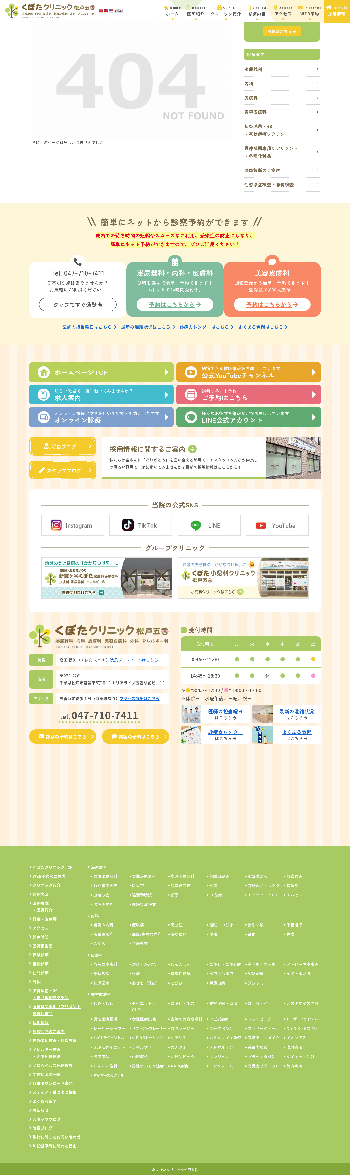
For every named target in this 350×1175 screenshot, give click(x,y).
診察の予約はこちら (63, 735)
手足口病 (217, 981)
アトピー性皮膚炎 (302, 963)
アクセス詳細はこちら (140, 697)
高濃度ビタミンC (263, 1064)
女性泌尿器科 (144, 875)
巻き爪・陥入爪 (262, 963)
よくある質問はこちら (263, 326)
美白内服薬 (258, 1046)
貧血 (252, 933)
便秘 (213, 933)
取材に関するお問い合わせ (57, 1136)
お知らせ (41, 1109)
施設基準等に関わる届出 (55, 1144)
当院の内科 (103, 923)
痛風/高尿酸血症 (147, 933)
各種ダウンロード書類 (53, 1082)
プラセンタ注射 (262, 1055)
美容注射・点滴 (223, 1002)
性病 (213, 884)
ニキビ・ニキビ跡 (225, 963)
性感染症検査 (144, 903)
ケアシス (178, 1036)
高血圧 (177, 923)
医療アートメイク (264, 1036)
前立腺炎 (294, 875)
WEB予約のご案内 (49, 875)
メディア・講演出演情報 (55, 1091)
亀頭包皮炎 (219, 875)
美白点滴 (294, 1064)
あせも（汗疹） (146, 981)
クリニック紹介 (47, 884)
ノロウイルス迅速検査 (53, 1064)
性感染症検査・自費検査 (269, 184)
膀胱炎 (292, 884)
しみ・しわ (103, 1002)
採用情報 (41, 1021)
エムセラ (294, 893)
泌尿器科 (253, 69)
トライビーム (260, 1018)
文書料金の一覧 (47, 1073)
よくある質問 (45, 1100)
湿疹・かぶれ (144, 963)
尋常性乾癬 (181, 972)
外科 (37, 980)
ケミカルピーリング (147, 1036)
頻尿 (175, 893)
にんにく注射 (105, 1064)
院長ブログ (60, 445)
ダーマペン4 (220, 1027)
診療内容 (41, 892)
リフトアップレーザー (149, 1026)
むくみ (99, 942)
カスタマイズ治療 (302, 1002)
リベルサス (142, 1046)
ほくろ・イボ (260, 1002)
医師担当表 (43, 944)
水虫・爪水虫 (221, 972)
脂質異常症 (103, 933)
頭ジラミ (256, 981)
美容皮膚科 (255, 111)
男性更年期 (103, 903)
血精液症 (101, 893)
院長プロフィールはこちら (134, 658)
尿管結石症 (181, 884)
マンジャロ (219, 1055)
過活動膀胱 (142, 893)
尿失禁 (138, 884)
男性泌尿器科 (105, 875)
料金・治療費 (45, 918)
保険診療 (41, 953)
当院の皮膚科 (105, 963)
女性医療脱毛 (144, 1018)
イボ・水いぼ (298, 972)
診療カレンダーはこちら (206, 326)
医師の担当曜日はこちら (89, 326)
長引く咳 (256, 923)
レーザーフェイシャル (303, 1017)
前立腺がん (258, 875)
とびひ (177, 981)
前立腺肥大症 (105, 884)
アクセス (40, 927)
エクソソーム (221, 1064)
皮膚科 (251, 97)
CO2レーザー (182, 1027)
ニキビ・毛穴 (183, 1002)
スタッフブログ (60, 469)
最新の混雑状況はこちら (148, 326)
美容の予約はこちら (135, 735)
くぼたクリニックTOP (53, 866)
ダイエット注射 (300, 1055)
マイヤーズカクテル (108, 1073)
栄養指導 (294, 923)
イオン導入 (296, 1036)
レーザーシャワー (109, 1027)
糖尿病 (138, 923)
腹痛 (290, 933)
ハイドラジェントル (108, 1036)
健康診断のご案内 (262, 170)
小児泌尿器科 (183, 875)
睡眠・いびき (221, 923)
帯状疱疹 (101, 972)
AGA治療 (256, 972)
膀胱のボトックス (264, 884)
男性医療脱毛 (105, 1018)
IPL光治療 (218, 1018)
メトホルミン (221, 1046)
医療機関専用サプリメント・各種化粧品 (271, 152)
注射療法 (294, 1046)
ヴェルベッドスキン (301, 1026)
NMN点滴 (179, 1064)
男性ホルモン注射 (148, 1064)
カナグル (179, 1046)
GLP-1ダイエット (109, 1046)
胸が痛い (179, 933)
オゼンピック (183, 1055)
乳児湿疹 (101, 981)
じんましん (181, 963)
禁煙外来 (140, 942)
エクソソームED (262, 893)
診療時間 (41, 935)
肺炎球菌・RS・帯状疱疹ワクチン (264, 130)
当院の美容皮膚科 (187, 1018)
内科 (248, 83)
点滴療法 (101, 1055)
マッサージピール (264, 1027)
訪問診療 (41, 971)
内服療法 (140, 1055)
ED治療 (216, 893)
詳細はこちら (282, 31)
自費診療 (41, 962)
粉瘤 (136, 972)
